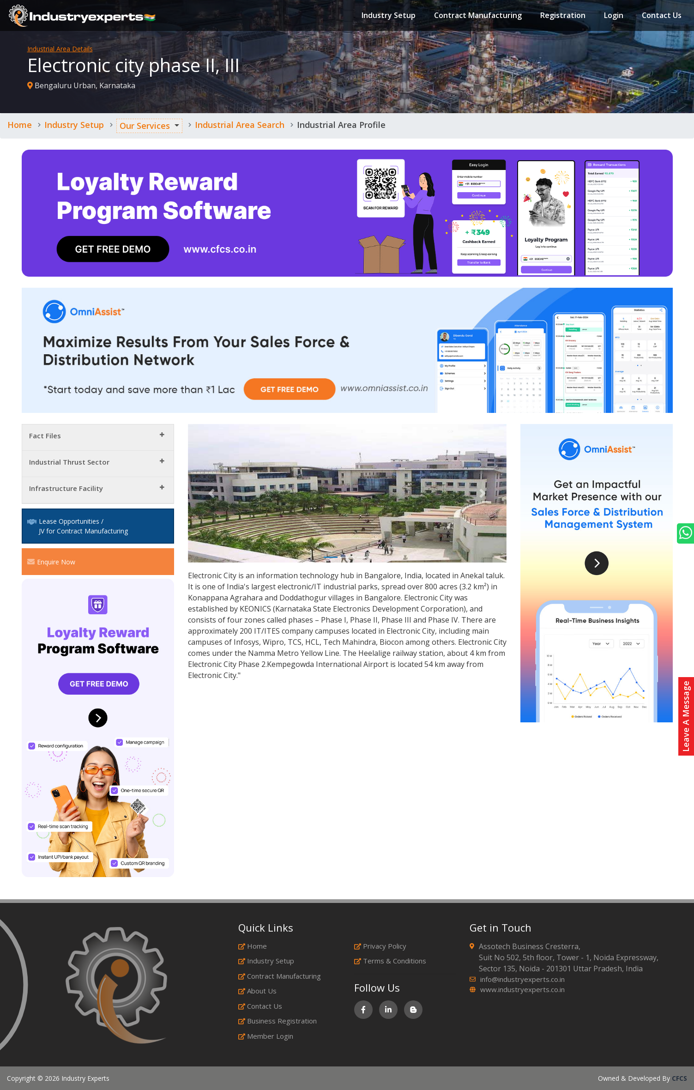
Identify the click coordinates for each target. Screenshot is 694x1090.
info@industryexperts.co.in (522, 979)
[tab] (98, 437)
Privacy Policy (380, 946)
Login (613, 16)
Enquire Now (51, 561)
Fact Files (45, 435)
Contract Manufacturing (477, 16)
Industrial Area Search (239, 124)
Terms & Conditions (390, 960)
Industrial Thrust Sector (69, 461)
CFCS (679, 1078)
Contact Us (661, 16)
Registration (562, 16)
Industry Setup (388, 16)
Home (19, 124)
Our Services (145, 125)
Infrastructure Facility (66, 488)
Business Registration (277, 1020)
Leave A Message (685, 716)
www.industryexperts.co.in (522, 989)
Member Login (265, 1036)
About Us (257, 990)
